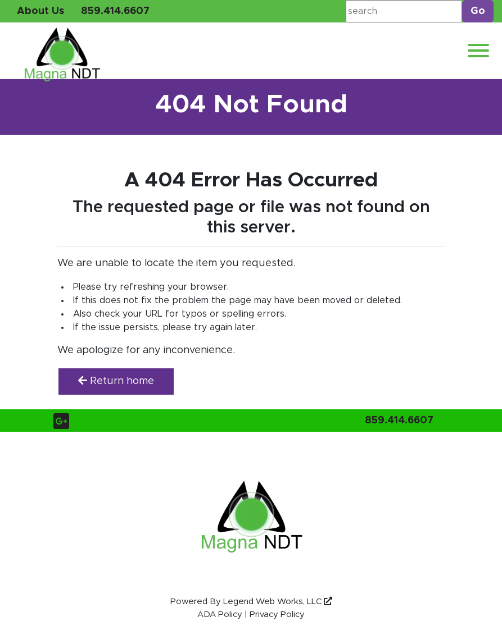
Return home (116, 381)
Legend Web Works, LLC (277, 601)
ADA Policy (219, 614)
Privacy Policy (277, 614)
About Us (40, 11)
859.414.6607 (115, 11)
